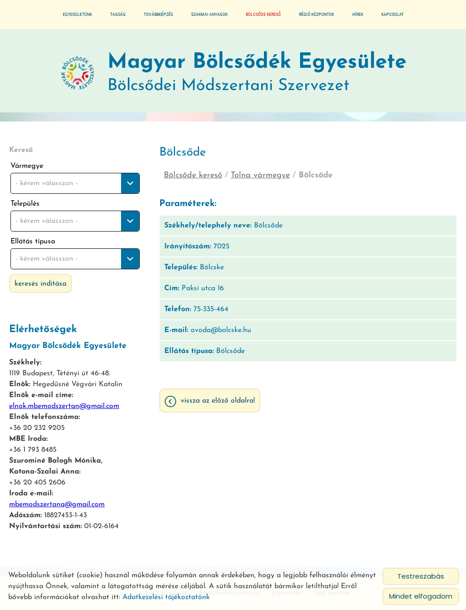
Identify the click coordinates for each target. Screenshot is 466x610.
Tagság (118, 14)
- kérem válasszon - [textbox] (46, 183)
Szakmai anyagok (209, 14)
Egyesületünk (77, 14)
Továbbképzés (158, 14)
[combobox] (75, 183)
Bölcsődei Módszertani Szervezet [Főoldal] (256, 73)
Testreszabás (420, 576)
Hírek (357, 14)
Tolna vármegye (260, 175)
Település (25, 203)
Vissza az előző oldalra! (218, 400)
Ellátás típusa (32, 241)
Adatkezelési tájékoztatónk (166, 597)
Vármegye (26, 166)
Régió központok (316, 14)
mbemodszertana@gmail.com (57, 504)
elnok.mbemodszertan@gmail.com (64, 406)
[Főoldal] (78, 73)
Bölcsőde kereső (263, 14)
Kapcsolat (392, 14)
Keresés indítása (40, 283)
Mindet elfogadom (420, 596)
